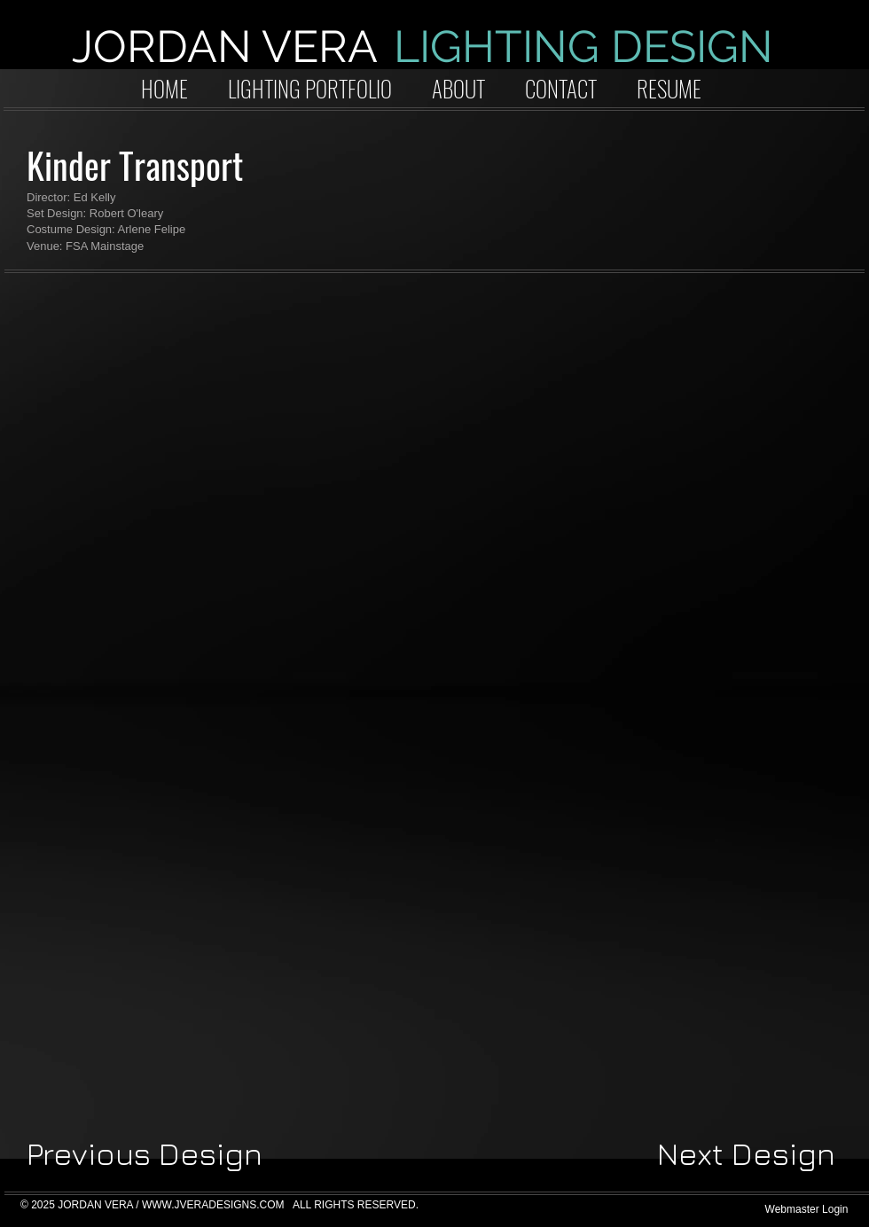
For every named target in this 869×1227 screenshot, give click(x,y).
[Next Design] (746, 1154)
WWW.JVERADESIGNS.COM (213, 1205)
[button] (159, 423)
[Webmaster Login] (806, 1209)
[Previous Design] (144, 1154)
